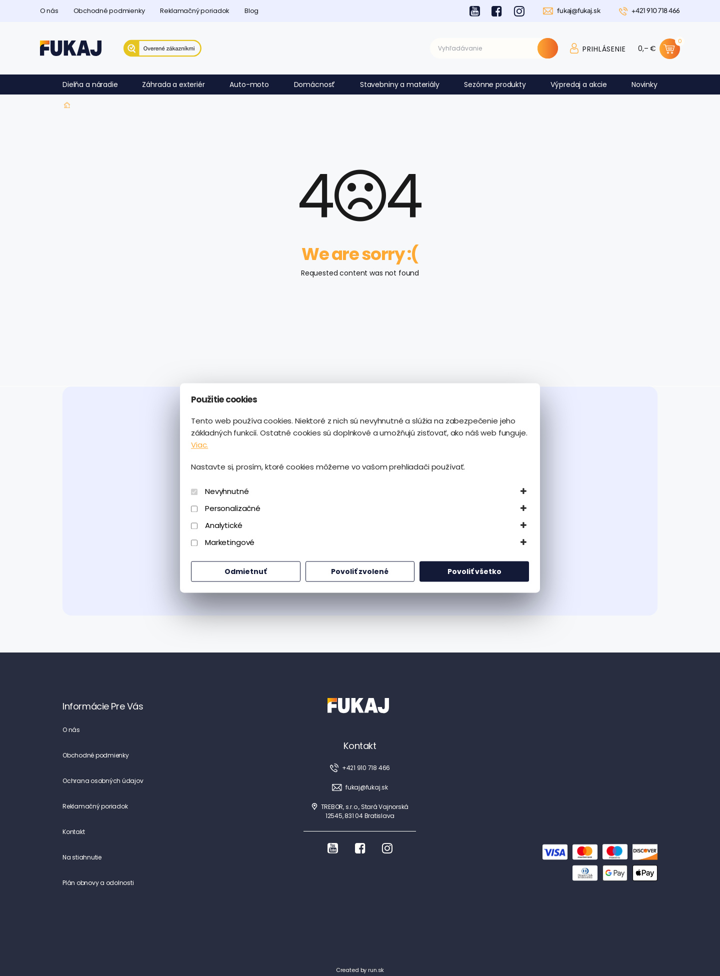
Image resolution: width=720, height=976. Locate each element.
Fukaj (67, 105)
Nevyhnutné (227, 491)
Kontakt (73, 832)
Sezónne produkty (495, 85)
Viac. (199, 445)
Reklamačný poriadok (195, 11)
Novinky (645, 85)
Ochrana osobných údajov (102, 780)
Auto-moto (249, 85)
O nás (49, 11)
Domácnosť (315, 85)
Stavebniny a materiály (400, 85)
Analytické (223, 525)
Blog (251, 11)
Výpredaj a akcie (578, 85)
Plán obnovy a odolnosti (98, 882)
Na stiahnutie (82, 857)
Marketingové (229, 543)
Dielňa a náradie (90, 85)
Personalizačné (232, 509)
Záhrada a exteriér (173, 85)
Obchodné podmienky (109, 11)
